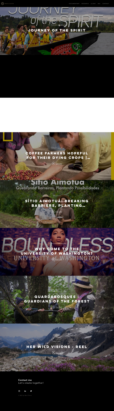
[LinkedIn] (25, 391)
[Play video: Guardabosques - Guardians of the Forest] (57, 307)
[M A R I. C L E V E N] (13, 3)
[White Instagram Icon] (19, 391)
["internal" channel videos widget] (57, 31)
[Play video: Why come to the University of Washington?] (57, 259)
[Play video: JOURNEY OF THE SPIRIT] (57, 36)
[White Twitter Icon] (31, 391)
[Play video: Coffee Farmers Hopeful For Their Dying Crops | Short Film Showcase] (57, 163)
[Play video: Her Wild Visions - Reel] (57, 352)
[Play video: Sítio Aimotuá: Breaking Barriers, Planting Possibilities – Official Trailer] (57, 211)
